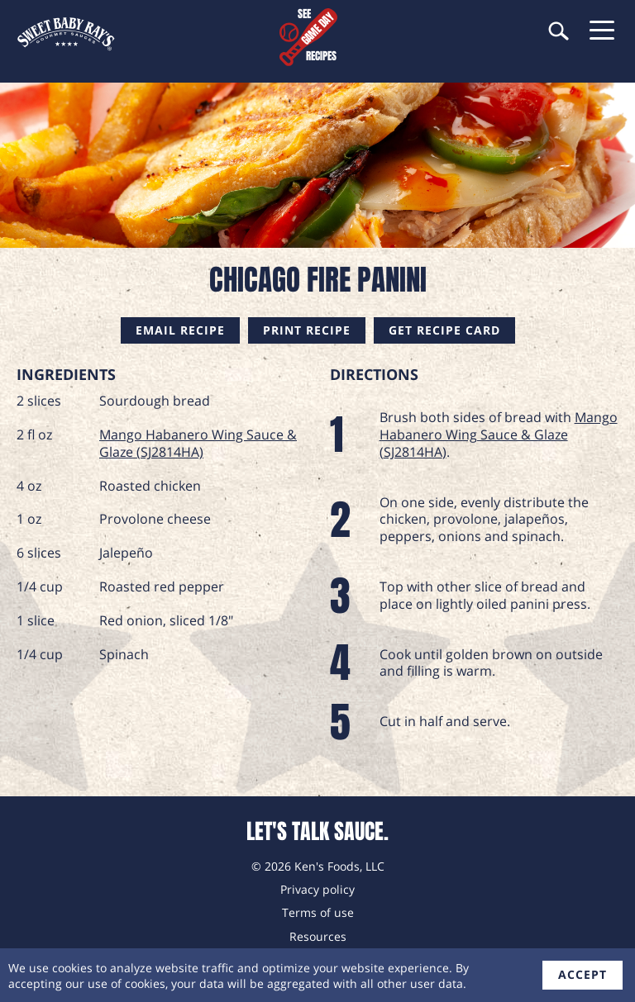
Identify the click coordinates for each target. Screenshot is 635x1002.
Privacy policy (317, 889)
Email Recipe (180, 330)
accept (582, 974)
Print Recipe (307, 330)
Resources (317, 936)
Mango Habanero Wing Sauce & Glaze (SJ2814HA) (198, 443)
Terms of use (318, 912)
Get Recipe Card (444, 330)
